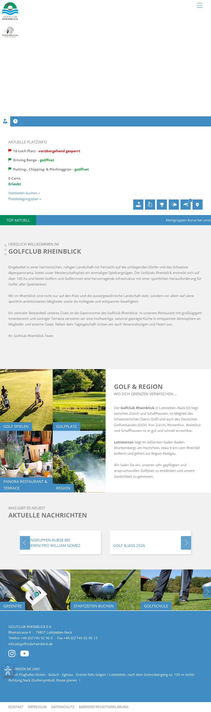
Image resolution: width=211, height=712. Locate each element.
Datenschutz (62, 707)
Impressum (37, 707)
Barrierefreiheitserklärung (103, 707)
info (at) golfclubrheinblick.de (30, 644)
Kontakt (15, 707)
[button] (25, 543)
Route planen (68, 680)
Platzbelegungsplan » (24, 199)
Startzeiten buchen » (24, 193)
